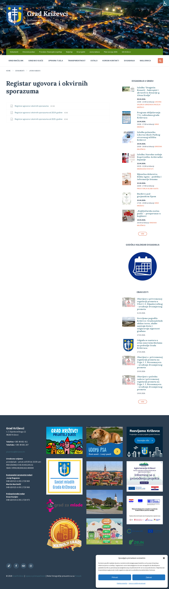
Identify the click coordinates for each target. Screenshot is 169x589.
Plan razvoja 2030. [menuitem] (111, 52)
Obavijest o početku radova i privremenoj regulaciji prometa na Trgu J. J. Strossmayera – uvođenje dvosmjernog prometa (149, 383)
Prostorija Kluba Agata (147, 188)
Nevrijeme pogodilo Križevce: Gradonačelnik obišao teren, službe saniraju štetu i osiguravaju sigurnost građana (150, 324)
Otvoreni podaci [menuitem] (28, 52)
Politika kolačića (122, 583)
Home (8, 71)
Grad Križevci (47, 14)
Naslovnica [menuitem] (145, 60)
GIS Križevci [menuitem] (126, 52)
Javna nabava (34, 71)
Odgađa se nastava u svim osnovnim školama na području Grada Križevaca (149, 344)
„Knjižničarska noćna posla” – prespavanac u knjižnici (149, 213)
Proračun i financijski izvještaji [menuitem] (50, 52)
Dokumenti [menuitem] (14, 52)
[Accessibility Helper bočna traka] (166, 3)
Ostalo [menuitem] (93, 60)
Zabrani (149, 577)
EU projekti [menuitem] (81, 52)
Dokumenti (20, 71)
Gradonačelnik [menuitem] (16, 60)
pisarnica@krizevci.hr (15, 451)
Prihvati (115, 577)
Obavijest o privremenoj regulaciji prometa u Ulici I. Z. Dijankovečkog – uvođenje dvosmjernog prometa (150, 304)
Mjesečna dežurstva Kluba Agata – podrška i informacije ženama (149, 177)
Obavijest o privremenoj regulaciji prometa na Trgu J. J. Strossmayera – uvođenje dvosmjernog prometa (150, 362)
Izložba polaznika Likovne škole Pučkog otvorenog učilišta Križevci (148, 136)
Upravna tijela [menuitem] (55, 60)
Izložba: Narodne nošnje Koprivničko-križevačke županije (150, 157)
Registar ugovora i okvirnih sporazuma (32, 106)
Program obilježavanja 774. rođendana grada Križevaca (148, 115)
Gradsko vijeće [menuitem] (35, 60)
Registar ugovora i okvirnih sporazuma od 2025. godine (39, 119)
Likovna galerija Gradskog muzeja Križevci (149, 104)
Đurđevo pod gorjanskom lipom (146, 195)
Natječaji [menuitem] (69, 52)
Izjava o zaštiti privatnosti (137, 583)
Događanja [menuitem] (129, 60)
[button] (164, 558)
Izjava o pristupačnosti (35, 576)
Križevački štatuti (145, 169)
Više (142, 234)
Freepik (78, 576)
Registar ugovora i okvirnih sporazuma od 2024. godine (39, 112)
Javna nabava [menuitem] (94, 52)
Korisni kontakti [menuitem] (110, 60)
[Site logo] (14, 25)
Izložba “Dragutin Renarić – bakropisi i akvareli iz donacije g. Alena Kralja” (148, 91)
